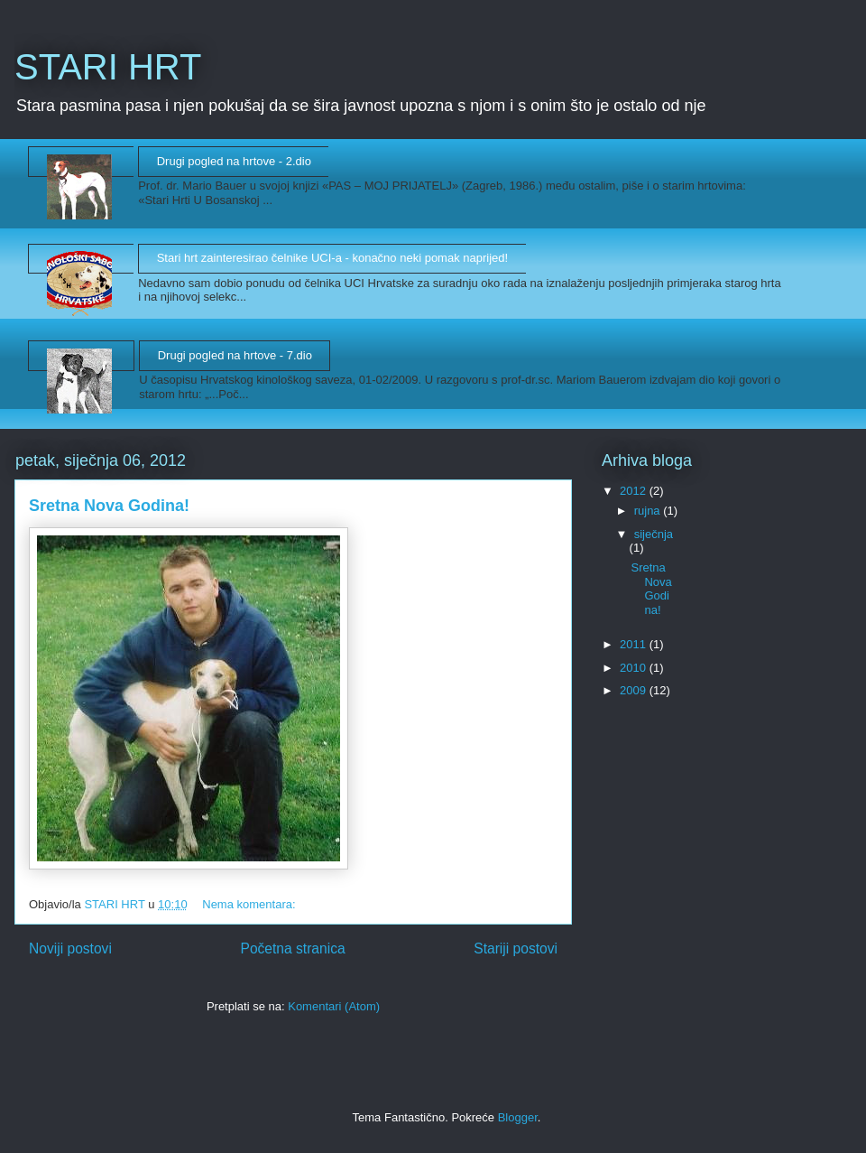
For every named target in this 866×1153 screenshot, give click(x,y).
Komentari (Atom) (334, 1006)
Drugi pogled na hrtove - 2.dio (234, 161)
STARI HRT (107, 67)
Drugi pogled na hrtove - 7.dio (235, 355)
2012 (635, 490)
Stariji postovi (515, 948)
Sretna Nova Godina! (109, 506)
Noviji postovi (70, 948)
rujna (649, 510)
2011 (635, 644)
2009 (635, 690)
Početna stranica (292, 948)
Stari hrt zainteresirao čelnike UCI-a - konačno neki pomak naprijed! (332, 258)
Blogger (518, 1117)
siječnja (653, 534)
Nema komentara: (250, 904)
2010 (635, 667)
